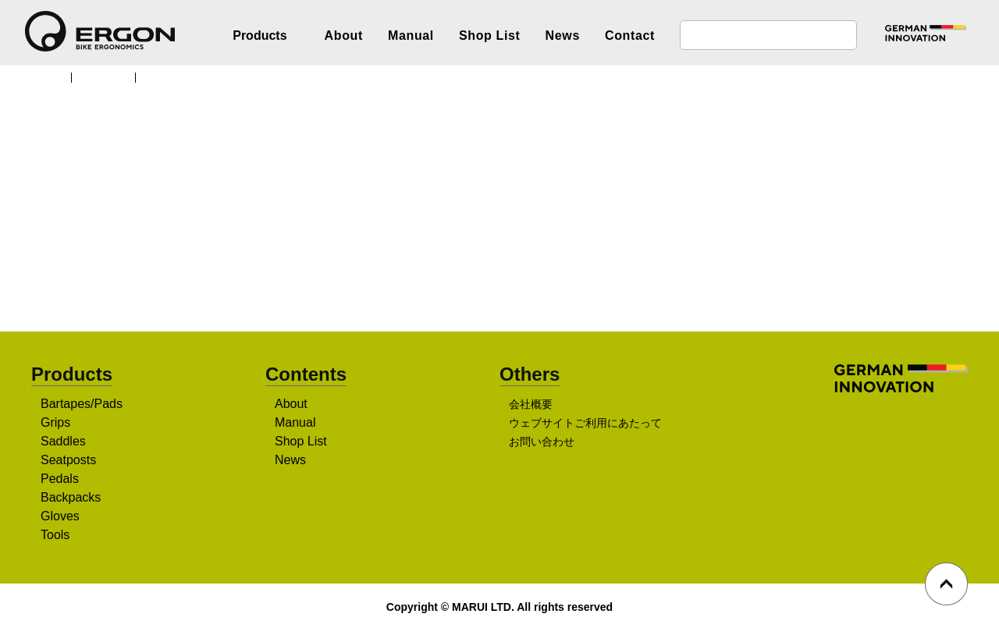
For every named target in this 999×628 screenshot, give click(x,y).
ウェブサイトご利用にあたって (585, 424)
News (563, 35)
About (344, 35)
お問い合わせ (541, 443)
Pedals (60, 479)
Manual (411, 35)
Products (109, 76)
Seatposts (70, 461)
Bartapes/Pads (82, 405)
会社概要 (531, 405)
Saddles (64, 442)
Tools (57, 536)
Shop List (490, 35)
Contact (630, 35)
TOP (50, 76)
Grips (56, 423)
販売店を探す (494, 266)
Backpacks (71, 498)
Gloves (60, 517)
